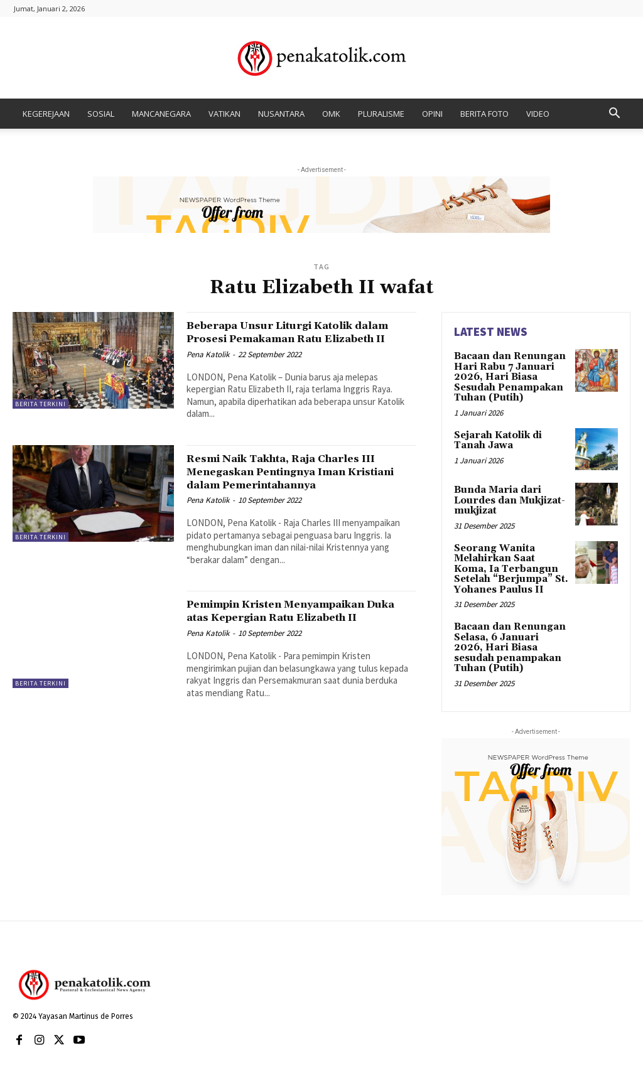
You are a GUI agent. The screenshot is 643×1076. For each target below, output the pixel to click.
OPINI (432, 113)
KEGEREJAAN (46, 113)
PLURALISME (381, 113)
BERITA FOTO (484, 113)
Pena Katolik (207, 367)
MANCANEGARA (161, 113)
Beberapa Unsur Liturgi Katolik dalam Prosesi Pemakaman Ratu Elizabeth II (290, 338)
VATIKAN (224, 113)
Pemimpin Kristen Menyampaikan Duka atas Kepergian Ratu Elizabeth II (296, 630)
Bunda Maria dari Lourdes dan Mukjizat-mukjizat (507, 496)
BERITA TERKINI (40, 404)
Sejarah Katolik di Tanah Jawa (496, 436)
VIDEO (537, 113)
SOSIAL (100, 113)
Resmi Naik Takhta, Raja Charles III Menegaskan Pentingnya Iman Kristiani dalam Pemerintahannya (295, 484)
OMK (331, 113)
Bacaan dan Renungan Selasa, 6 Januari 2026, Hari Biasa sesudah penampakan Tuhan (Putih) (508, 637)
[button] (614, 115)
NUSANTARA (281, 113)
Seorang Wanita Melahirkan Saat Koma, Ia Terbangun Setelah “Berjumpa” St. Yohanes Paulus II (510, 562)
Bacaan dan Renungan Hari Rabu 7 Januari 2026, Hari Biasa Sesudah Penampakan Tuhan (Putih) (506, 375)
